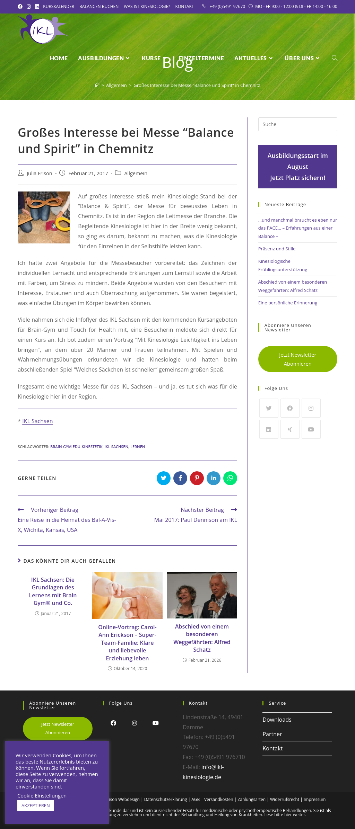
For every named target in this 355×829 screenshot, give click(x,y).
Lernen (137, 446)
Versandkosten (218, 799)
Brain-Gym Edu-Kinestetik (76, 446)
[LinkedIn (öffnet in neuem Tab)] (37, 6)
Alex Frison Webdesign (118, 799)
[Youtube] (311, 429)
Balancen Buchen (99, 6)
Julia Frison (39, 173)
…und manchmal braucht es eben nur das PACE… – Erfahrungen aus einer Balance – (297, 228)
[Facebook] (290, 408)
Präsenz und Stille (276, 249)
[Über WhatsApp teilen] (230, 478)
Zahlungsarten (251, 799)
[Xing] (290, 429)
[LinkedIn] (268, 429)
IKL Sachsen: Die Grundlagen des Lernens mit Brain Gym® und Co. (53, 591)
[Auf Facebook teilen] (180, 478)
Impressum (315, 799)
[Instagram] (311, 408)
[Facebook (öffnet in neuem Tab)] (21, 6)
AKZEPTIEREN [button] (35, 805)
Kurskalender (58, 6)
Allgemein (135, 173)
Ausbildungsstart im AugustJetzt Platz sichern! (298, 166)
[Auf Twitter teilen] (164, 478)
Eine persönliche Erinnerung (288, 303)
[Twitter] (268, 408)
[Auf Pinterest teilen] (197, 478)
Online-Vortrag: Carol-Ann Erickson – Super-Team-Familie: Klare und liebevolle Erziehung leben (127, 642)
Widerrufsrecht (284, 799)
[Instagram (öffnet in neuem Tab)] (29, 6)
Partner (272, 734)
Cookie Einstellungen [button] (42, 795)
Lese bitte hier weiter (285, 815)
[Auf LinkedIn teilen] (213, 478)
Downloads (276, 719)
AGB (195, 799)
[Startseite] (97, 85)
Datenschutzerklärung (165, 799)
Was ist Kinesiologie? (147, 6)
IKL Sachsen (37, 421)
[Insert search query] (297, 124)
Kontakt (184, 6)
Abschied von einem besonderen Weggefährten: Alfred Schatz (202, 638)
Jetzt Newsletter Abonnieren (297, 359)
